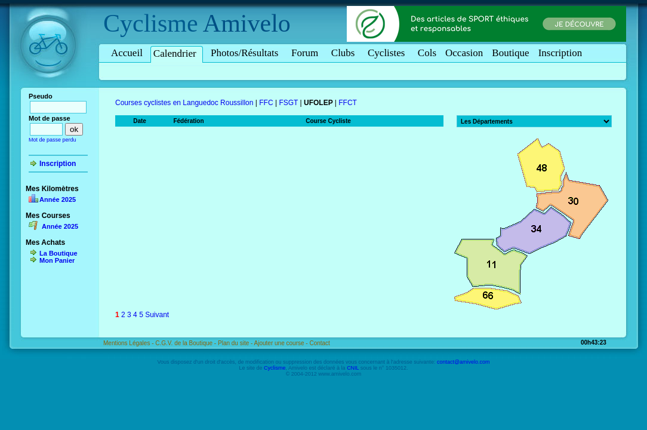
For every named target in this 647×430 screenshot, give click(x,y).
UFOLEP (318, 103)
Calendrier (176, 53)
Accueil (127, 53)
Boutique (510, 53)
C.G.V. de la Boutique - (186, 343)
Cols (427, 53)
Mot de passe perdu (52, 140)
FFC (266, 103)
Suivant (157, 315)
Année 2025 (57, 199)
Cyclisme (150, 23)
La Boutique (58, 253)
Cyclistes (388, 53)
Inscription (560, 53)
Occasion (464, 53)
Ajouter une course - (282, 343)
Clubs (345, 53)
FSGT (288, 103)
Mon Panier (57, 260)
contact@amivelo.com (463, 362)
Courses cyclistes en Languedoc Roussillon (184, 103)
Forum (306, 53)
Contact (319, 343)
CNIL (353, 368)
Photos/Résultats (246, 53)
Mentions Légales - (129, 343)
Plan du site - (236, 343)
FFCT (347, 103)
